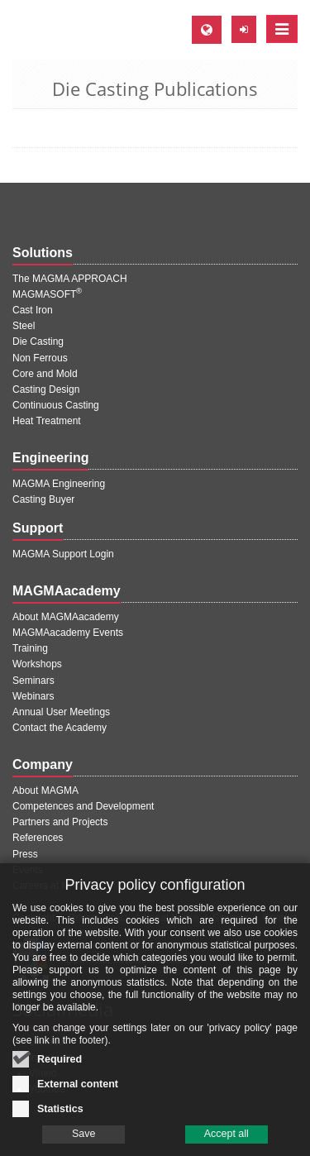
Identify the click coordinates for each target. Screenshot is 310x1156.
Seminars (33, 680)
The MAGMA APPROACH (69, 278)
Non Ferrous (40, 358)
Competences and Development (83, 806)
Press (25, 854)
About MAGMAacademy (65, 617)
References (37, 837)
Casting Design (45, 389)
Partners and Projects (59, 822)
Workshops (37, 664)
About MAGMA (45, 790)
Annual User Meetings (61, 712)
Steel (23, 326)
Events (27, 870)
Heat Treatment (46, 421)
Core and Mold (45, 374)
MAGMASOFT (47, 294)
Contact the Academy (59, 727)
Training (30, 648)
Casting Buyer (43, 499)
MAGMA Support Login (63, 554)
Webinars (33, 696)
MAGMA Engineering (58, 484)
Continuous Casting (55, 405)
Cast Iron (32, 310)
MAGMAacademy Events (67, 632)
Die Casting (38, 341)
